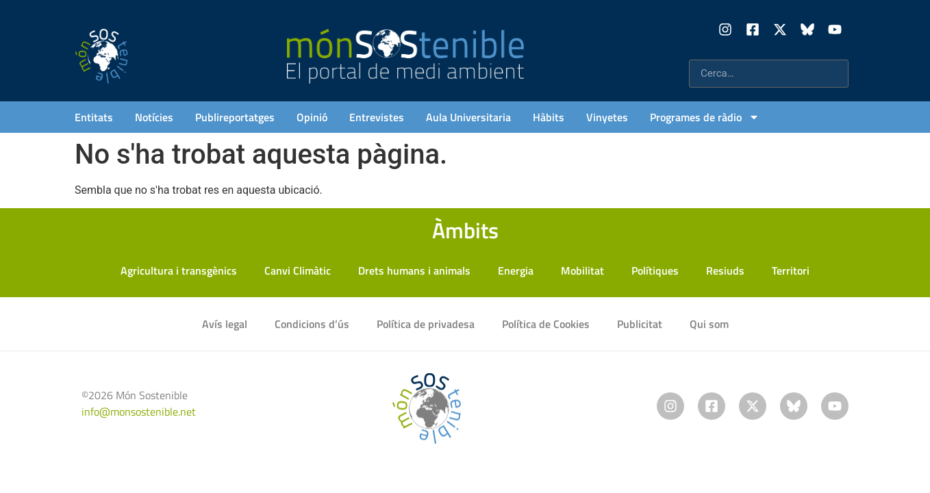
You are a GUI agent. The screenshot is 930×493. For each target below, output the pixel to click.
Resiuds (725, 270)
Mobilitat (582, 270)
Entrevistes (376, 117)
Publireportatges (235, 117)
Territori (790, 270)
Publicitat (639, 324)
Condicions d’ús (312, 324)
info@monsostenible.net (138, 411)
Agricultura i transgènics (179, 270)
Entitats (94, 117)
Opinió (312, 117)
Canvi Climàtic (297, 270)
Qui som (709, 324)
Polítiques (655, 270)
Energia (515, 270)
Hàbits (548, 117)
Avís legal (224, 324)
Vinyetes (607, 117)
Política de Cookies (546, 324)
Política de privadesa (426, 324)
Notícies (154, 117)
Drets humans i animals (414, 270)
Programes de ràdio (704, 117)
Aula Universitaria (468, 117)
